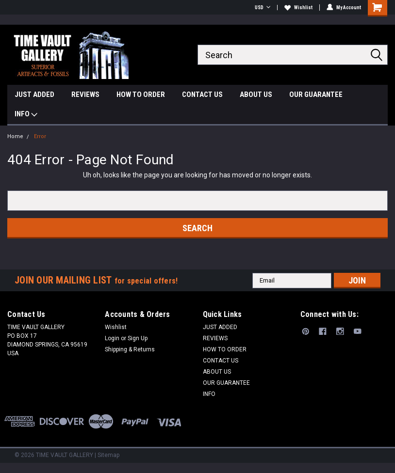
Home (15, 136)
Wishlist (298, 7)
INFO (26, 115)
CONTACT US (202, 94)
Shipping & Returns (130, 349)
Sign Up (138, 338)
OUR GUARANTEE (316, 94)
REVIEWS (85, 94)
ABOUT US (256, 94)
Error (40, 136)
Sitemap (108, 455)
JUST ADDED (34, 94)
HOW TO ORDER (140, 94)
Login (112, 338)
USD (262, 7)
